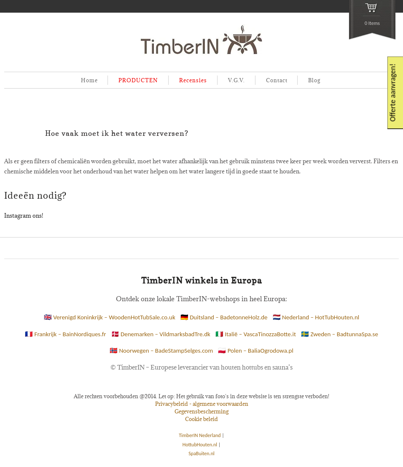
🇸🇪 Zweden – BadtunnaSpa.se (339, 334)
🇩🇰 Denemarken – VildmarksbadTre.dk (160, 334)
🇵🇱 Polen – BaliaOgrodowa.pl (255, 350)
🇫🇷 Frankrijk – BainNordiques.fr (65, 334)
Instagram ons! (23, 215)
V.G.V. (236, 80)
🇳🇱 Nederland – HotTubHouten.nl (316, 317)
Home (89, 80)
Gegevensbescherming (201, 411)
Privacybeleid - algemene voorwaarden (201, 403)
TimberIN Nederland (199, 435)
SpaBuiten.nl (201, 453)
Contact (276, 80)
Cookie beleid (201, 419)
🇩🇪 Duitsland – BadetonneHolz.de (224, 317)
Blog (314, 80)
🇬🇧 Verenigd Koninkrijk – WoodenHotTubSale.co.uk (109, 317)
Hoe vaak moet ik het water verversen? (116, 133)
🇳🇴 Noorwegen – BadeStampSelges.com (161, 350)
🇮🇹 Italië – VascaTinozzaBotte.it (255, 334)
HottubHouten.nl (200, 445)
